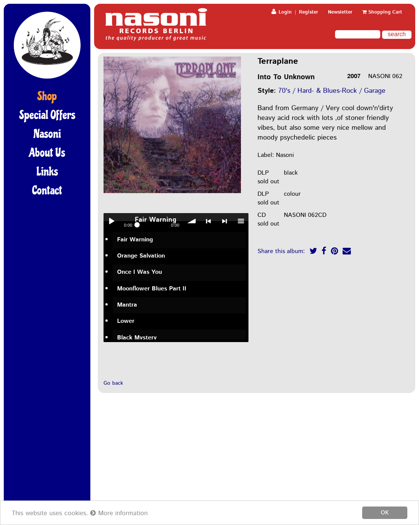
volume (192, 221)
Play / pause (111, 221)
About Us (47, 153)
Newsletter (340, 12)
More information (119, 513)
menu (240, 221)
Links (47, 171)
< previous (208, 221)
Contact (47, 190)
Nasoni (47, 134)
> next (224, 221)
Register (308, 12)
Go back (113, 383)
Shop (47, 96)
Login (281, 12)
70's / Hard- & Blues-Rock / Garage (331, 91)
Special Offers (47, 115)
